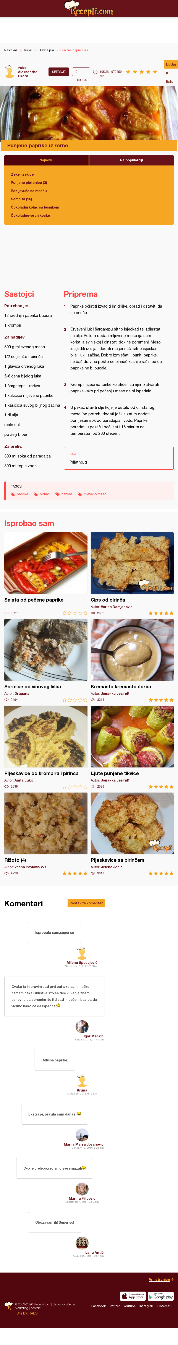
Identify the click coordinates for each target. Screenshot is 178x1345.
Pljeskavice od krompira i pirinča (45, 747)
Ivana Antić (94, 1252)
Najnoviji (46, 160)
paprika (22, 494)
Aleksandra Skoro (27, 74)
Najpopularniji (131, 160)
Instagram (146, 1306)
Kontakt (35, 1308)
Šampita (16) (21, 199)
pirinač (45, 494)
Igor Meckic (94, 1036)
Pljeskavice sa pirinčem (132, 834)
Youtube (130, 1306)
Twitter (115, 1306)
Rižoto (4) (45, 834)
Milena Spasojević (82, 962)
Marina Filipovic (82, 1198)
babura (66, 494)
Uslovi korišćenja (64, 1304)
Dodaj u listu (171, 65)
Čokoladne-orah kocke (30, 215)
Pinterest (164, 1306)
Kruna (82, 1090)
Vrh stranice (159, 1279)
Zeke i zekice (22, 174)
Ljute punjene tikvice (132, 747)
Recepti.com (89, 8)
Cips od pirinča (132, 573)
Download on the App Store (133, 1296)
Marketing (21, 1308)
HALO (33, 1313)
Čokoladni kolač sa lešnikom (35, 207)
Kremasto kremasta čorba (132, 660)
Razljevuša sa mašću (29, 191)
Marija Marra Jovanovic (84, 1144)
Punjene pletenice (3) (29, 182)
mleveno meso (95, 494)
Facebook (98, 1306)
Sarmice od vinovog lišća (45, 660)
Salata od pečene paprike (45, 573)
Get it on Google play (161, 1296)
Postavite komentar (86, 903)
